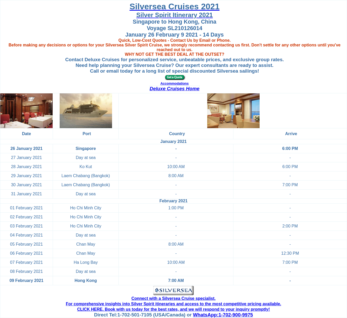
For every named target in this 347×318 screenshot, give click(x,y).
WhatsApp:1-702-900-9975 (223, 314)
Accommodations (174, 83)
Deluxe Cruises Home (174, 88)
